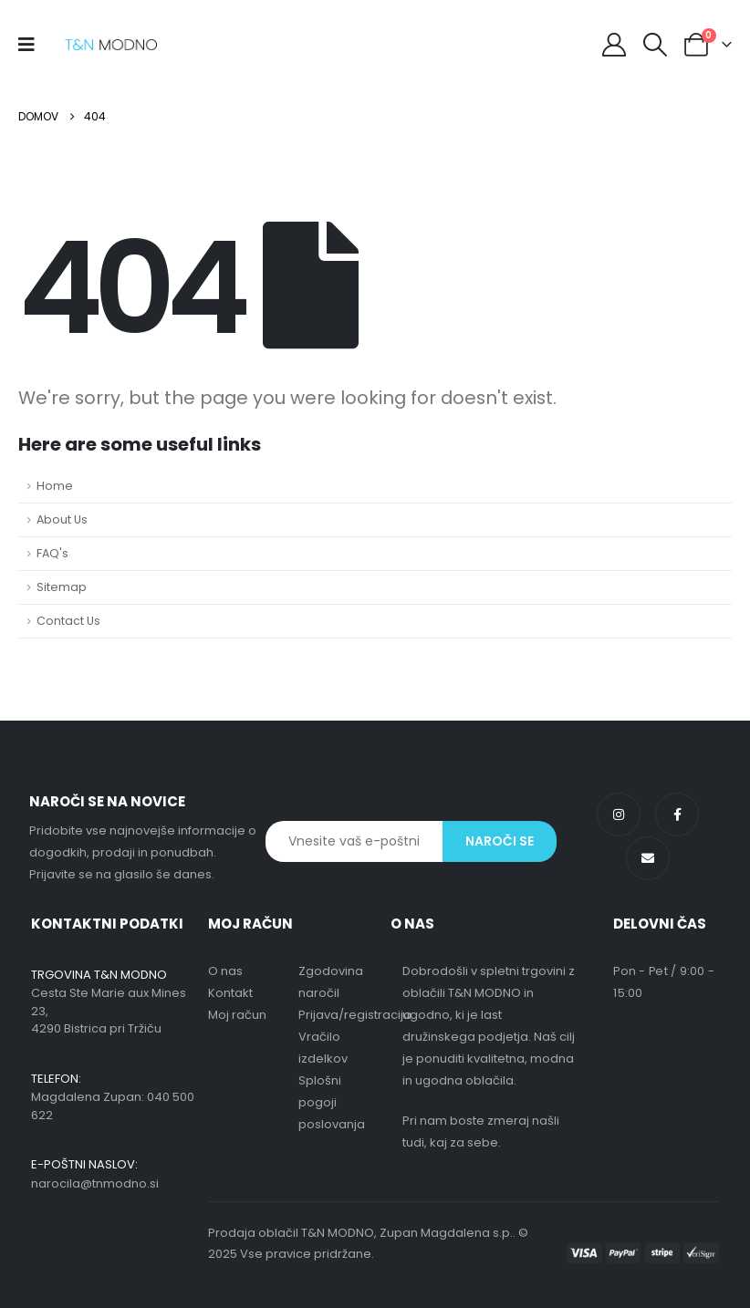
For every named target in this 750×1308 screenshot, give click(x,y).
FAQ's (52, 553)
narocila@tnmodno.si (95, 1183)
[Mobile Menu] (32, 44)
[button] (655, 45)
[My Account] (613, 45)
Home (54, 485)
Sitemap (61, 587)
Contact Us (68, 620)
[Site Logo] (111, 45)
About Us (62, 519)
